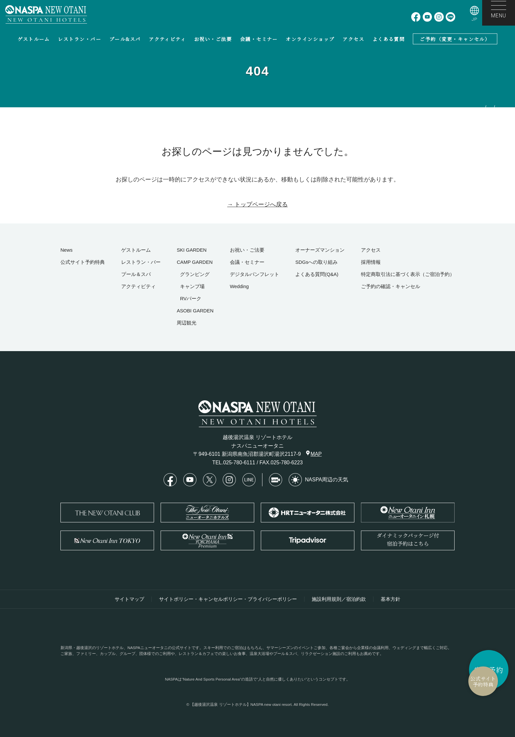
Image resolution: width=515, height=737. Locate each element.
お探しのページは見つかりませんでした (486, 153)
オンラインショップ (310, 38)
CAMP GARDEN (195, 262)
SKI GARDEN (192, 250)
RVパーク (190, 298)
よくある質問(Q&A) (316, 274)
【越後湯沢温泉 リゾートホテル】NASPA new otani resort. (241, 704)
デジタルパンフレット (254, 274)
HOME (503, 122)
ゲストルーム (34, 38)
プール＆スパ (136, 274)
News (66, 250)
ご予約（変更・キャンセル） (455, 38)
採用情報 (371, 262)
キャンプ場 (192, 286)
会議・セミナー (259, 38)
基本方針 (390, 599)
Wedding (239, 286)
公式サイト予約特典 (451, 681)
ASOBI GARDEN (195, 310)
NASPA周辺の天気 (318, 479)
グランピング (195, 274)
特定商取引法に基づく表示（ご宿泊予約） (408, 274)
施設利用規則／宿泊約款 (339, 599)
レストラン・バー (79, 38)
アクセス (353, 38)
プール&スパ (125, 38)
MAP (314, 454)
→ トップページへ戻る (257, 204)
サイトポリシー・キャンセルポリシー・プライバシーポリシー (228, 599)
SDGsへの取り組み (316, 262)
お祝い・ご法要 (213, 38)
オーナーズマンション (320, 250)
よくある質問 (388, 38)
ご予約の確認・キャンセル (390, 286)
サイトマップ (129, 599)
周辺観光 (186, 323)
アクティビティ (167, 38)
